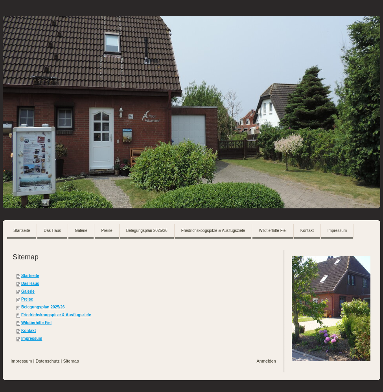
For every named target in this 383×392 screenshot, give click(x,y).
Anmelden (266, 361)
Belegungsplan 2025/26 (43, 307)
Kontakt (28, 330)
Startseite (30, 275)
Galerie (28, 291)
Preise (27, 299)
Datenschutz (47, 361)
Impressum (31, 338)
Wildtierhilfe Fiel (36, 323)
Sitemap (71, 361)
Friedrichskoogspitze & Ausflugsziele (56, 315)
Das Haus (30, 283)
